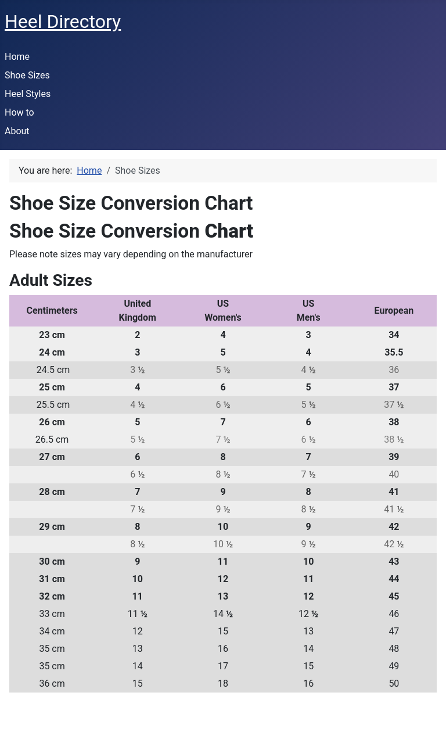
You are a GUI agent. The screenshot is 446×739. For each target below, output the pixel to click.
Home (17, 56)
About (17, 131)
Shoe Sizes (27, 75)
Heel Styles (28, 93)
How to (19, 112)
